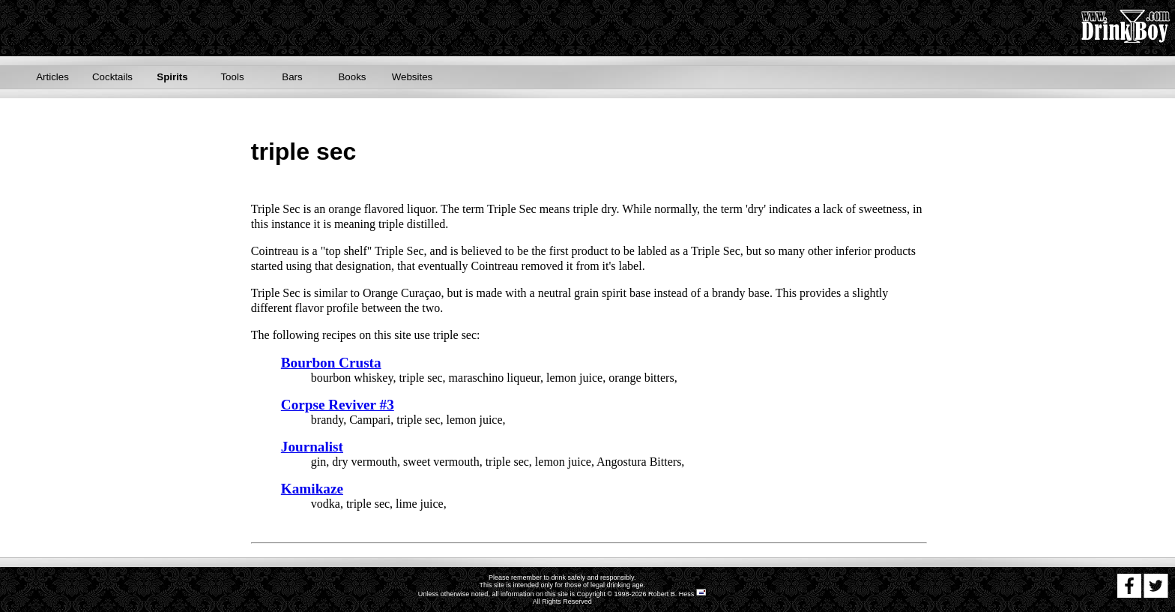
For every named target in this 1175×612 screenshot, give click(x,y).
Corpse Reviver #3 (337, 404)
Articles (52, 76)
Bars (292, 76)
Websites (412, 76)
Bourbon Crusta (331, 362)
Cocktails (112, 76)
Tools (232, 76)
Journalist (312, 446)
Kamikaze (312, 488)
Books (352, 76)
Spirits (172, 76)
